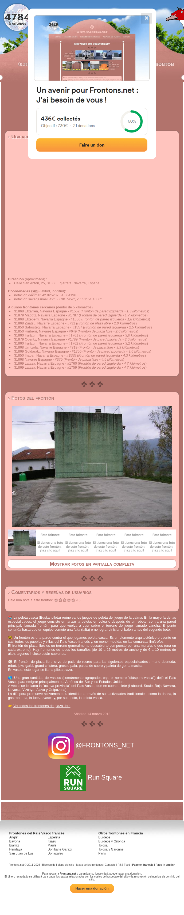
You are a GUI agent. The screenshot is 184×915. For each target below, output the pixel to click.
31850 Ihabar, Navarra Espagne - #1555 (45, 355)
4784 (17, 16)
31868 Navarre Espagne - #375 (38, 359)
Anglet (13, 837)
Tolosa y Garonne (110, 849)
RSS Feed (124, 864)
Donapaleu (55, 853)
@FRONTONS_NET (92, 745)
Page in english (165, 864)
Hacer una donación (91, 888)
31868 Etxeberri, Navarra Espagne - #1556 (47, 319)
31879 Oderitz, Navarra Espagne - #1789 (46, 339)
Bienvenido (48, 864)
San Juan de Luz (21, 853)
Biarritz (14, 845)
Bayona (14, 841)
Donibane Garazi (60, 849)
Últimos (27, 64)
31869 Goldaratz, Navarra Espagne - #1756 (47, 351)
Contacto (110, 864)
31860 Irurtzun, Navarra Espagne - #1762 (46, 343)
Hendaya (15, 849)
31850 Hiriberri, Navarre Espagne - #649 (45, 331)
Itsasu (52, 841)
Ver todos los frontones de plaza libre (42, 706)
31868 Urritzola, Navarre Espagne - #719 (45, 347)
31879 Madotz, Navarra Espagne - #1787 (46, 315)
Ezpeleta (54, 837)
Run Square (92, 777)
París (102, 853)
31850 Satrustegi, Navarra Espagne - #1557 (48, 327)
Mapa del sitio (66, 864)
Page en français (142, 864)
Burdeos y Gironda (111, 841)
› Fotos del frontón (31, 398)
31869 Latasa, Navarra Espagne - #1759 (45, 367)
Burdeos (104, 837)
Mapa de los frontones (89, 864)
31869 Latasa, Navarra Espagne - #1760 (45, 363)
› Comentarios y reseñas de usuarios (50, 592)
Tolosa (103, 845)
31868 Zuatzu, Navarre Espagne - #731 (44, 323)
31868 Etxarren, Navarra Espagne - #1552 (47, 311)
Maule (52, 845)
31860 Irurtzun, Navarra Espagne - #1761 (46, 335)
